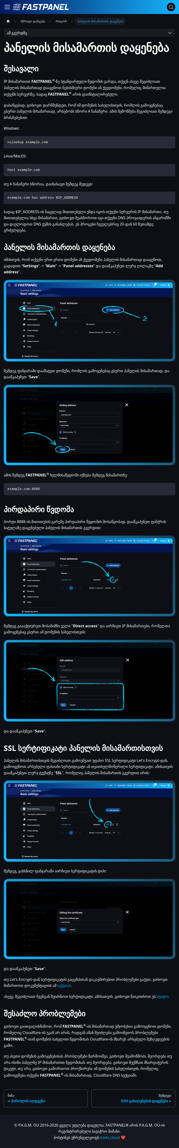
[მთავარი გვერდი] (8, 21)
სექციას (64, 985)
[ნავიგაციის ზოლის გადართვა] (7, 6)
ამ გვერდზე (17, 32)
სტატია (163, 996)
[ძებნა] (171, 7)
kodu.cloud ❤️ (112, 1137)
